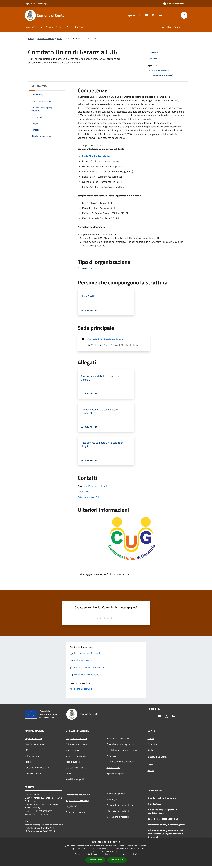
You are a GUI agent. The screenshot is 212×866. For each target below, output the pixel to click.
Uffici (59, 38)
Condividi (154, 52)
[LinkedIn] (159, 14)
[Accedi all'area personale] (173, 4)
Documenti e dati (33, 773)
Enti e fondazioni (33, 756)
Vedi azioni (155, 58)
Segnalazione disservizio (77, 800)
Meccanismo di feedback (118, 816)
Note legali (112, 799)
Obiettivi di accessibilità (118, 811)
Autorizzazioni (113, 767)
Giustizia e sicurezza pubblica (120, 744)
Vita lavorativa (72, 750)
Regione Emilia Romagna (36, 3)
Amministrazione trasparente (162, 798)
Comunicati (153, 744)
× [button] (209, 841)
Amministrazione (46, 38)
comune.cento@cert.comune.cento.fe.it (44, 824)
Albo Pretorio (154, 803)
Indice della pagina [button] (39, 86)
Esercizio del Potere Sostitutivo (163, 818)
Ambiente (111, 755)
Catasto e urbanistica (76, 767)
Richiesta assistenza (75, 812)
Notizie (151, 738)
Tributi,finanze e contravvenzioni (122, 750)
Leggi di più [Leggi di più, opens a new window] (132, 854)
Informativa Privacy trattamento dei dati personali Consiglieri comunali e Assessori (165, 834)
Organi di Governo (33, 738)
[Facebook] (138, 14)
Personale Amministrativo (37, 767)
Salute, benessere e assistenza (121, 761)
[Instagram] (152, 14)
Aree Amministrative (34, 744)
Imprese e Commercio (76, 756)
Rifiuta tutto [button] (117, 860)
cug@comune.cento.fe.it (95, 486)
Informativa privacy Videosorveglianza (166, 824)
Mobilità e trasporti (75, 779)
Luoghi (151, 764)
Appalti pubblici (73, 761)
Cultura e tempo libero (76, 744)
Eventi (151, 770)
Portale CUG (83, 491)
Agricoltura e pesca (116, 773)
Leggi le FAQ (71, 806)
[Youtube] (145, 14)
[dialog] (106, 852)
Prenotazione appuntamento (79, 794)
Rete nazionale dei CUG (89, 497)
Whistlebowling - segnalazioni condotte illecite (162, 811)
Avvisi (150, 750)
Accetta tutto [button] (95, 860)
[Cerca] (184, 15)
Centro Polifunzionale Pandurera (105, 339)
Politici (28, 761)
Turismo (69, 773)
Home (31, 38)
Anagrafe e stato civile (76, 738)
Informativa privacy (116, 793)
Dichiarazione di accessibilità (120, 805)
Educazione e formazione (118, 738)
